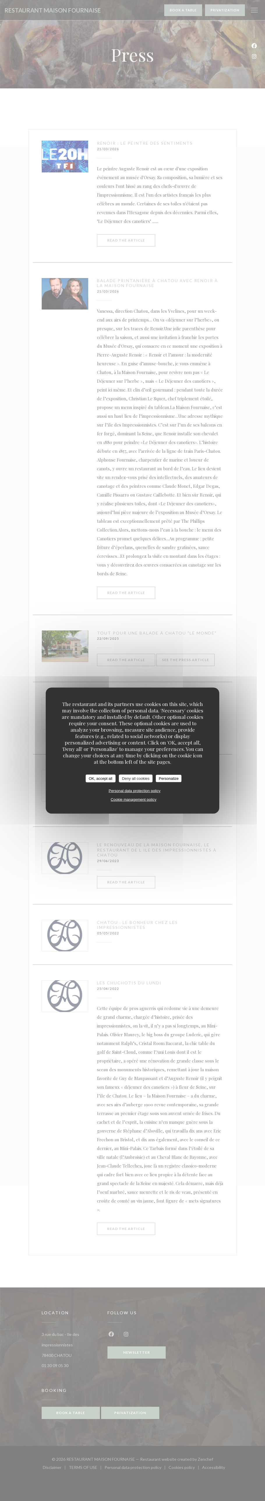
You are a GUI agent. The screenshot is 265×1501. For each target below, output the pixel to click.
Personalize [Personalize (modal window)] (169, 778)
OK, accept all (100, 778)
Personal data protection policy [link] (134, 791)
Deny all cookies (136, 778)
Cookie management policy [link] (133, 799)
